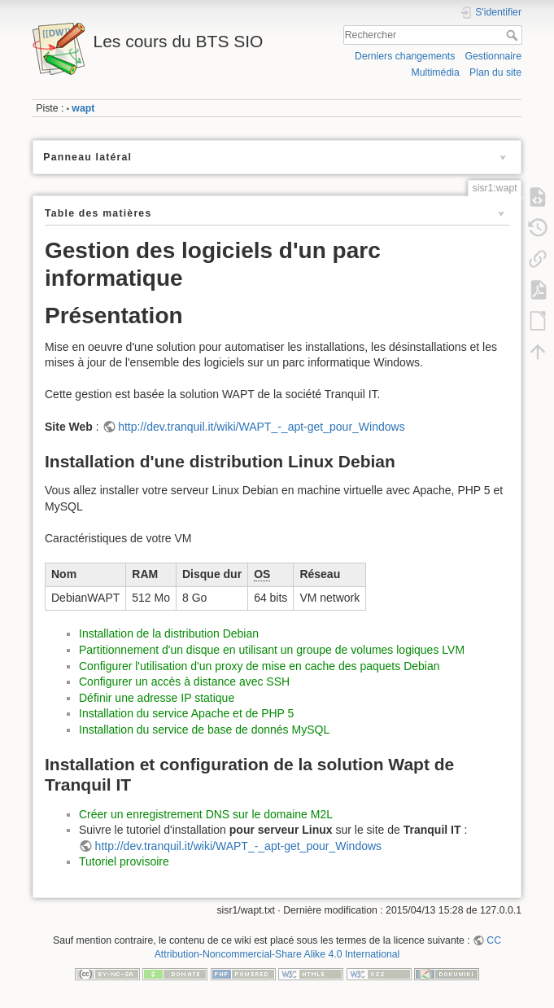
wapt (83, 108)
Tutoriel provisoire (124, 861)
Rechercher (513, 35)
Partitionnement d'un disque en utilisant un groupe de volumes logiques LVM (272, 649)
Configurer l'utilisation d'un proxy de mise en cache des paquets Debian (259, 666)
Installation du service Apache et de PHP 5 (186, 713)
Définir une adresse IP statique (156, 697)
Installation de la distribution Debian (169, 633)
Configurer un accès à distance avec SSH (184, 681)
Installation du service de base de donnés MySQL (204, 729)
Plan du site (495, 72)
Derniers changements (405, 56)
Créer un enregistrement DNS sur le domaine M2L (206, 814)
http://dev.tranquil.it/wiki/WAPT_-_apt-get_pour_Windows (261, 426)
